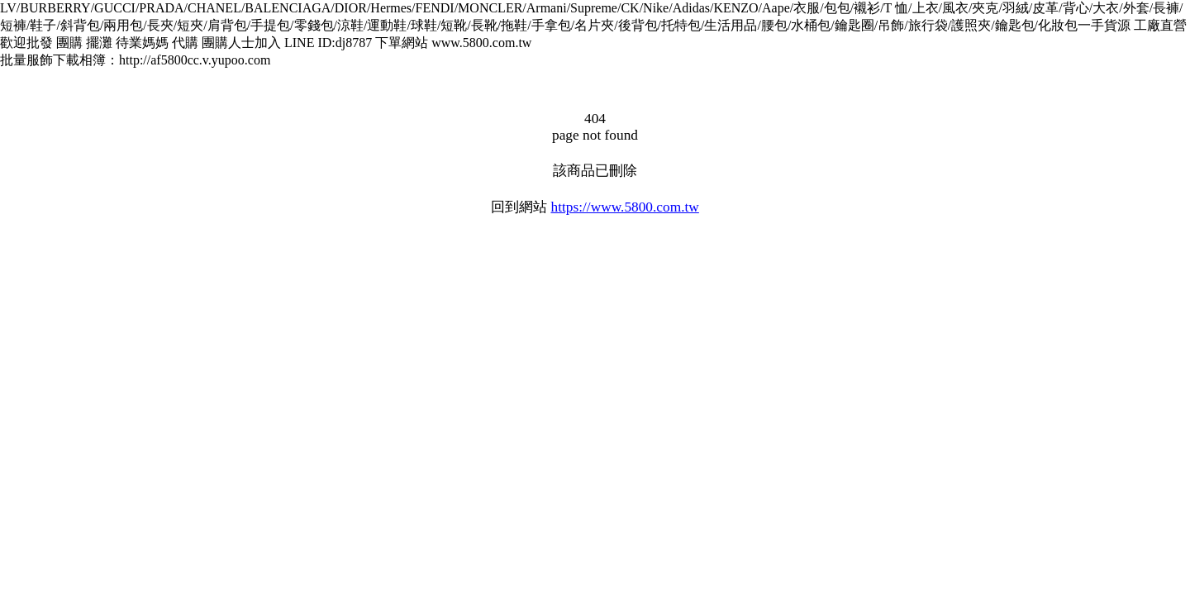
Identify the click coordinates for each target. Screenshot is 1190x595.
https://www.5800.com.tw (624, 207)
